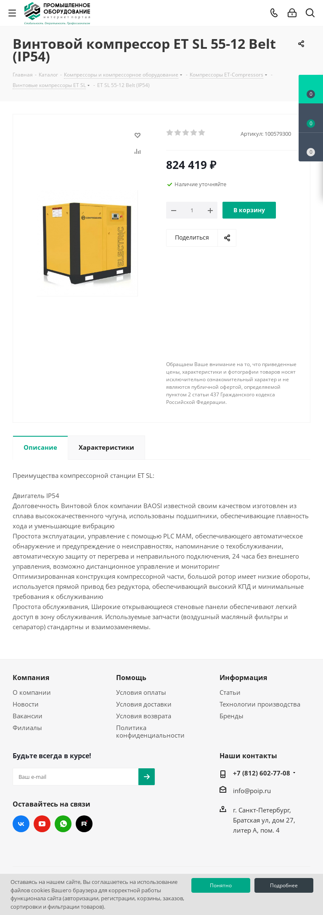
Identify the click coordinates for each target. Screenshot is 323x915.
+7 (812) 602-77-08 (261, 773)
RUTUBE (84, 823)
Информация (243, 677)
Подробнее (284, 885)
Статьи (230, 692)
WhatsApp (63, 823)
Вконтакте (21, 823)
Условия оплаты (141, 692)
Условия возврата (143, 716)
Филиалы (27, 727)
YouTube (42, 823)
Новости (26, 704)
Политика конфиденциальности (150, 731)
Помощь (131, 677)
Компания (31, 677)
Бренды (232, 716)
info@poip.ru (252, 790)
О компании (32, 692)
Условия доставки (144, 704)
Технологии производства (260, 704)
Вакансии (27, 716)
